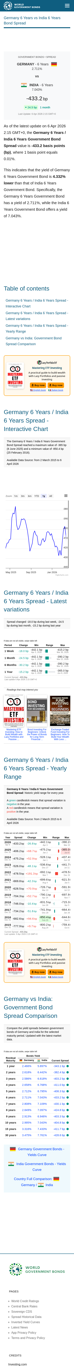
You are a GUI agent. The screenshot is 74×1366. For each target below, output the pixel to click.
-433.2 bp (59, 1097)
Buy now (38, 385)
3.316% (26, 1129)
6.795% (42, 1091)
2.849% (26, 1110)
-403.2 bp (59, 1078)
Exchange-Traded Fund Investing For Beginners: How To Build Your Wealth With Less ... (60, 734)
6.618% (42, 1078)
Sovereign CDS (21, 1311)
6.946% (42, 1116)
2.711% (26, 1097)
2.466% (26, 1066)
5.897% (42, 1066)
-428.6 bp (59, 1135)
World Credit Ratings (25, 1301)
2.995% (26, 1122)
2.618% (26, 1072)
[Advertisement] (37, 39)
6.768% (42, 1084)
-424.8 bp (59, 1110)
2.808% (26, 1103)
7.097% (42, 1110)
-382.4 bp (59, 1072)
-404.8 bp (59, 1122)
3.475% (26, 1135)
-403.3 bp (59, 1116)
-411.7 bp (59, 1129)
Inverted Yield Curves (25, 1322)
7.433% (42, 1129)
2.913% (26, 1116)
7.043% (42, 1097)
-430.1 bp (59, 1103)
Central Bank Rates (24, 1306)
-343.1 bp (59, 1066)
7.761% (42, 1135)
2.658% (26, 1084)
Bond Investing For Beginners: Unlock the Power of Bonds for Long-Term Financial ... (37, 734)
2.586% (26, 1078)
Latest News (19, 1327)
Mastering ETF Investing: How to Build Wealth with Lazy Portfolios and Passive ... (13, 734)
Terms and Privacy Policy (28, 1338)
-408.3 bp (59, 1091)
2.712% (26, 1091)
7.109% (42, 1103)
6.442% (42, 1072)
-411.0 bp (59, 1084)
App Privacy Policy (23, 1332)
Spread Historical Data (26, 1316)
